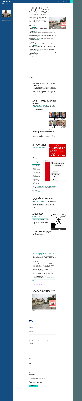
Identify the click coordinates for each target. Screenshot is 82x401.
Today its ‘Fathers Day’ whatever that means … (42, 328)
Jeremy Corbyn (42, 106)
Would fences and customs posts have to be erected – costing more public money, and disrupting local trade (40, 218)
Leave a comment (45, 14)
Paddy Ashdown (51, 105)
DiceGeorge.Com (6, 1)
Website (30, 368)
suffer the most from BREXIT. (39, 201)
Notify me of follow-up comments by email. (37, 378)
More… (33, 27)
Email (30, 363)
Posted (59, 1)
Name (30, 358)
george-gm (38, 14)
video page (67, 1)
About (63, 1)
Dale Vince (41, 105)
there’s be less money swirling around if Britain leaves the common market (36, 162)
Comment (31, 343)
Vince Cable (45, 105)
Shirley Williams (35, 106)
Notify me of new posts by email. (35, 382)
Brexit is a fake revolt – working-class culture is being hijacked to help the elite (43, 279)
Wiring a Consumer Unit (42, 332)
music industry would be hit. (41, 191)
